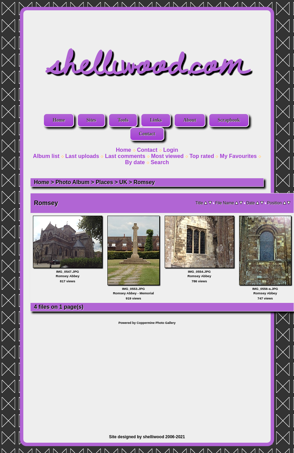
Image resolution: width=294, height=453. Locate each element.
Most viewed (167, 156)
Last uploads (82, 156)
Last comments (125, 156)
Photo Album (73, 182)
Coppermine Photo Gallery (156, 323)
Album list (46, 156)
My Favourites (238, 156)
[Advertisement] (147, 376)
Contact (147, 133)
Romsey (144, 182)
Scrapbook (229, 120)
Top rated (201, 156)
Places (104, 182)
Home (58, 120)
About (189, 120)
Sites (91, 120)
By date (135, 162)
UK (123, 182)
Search (160, 162)
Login (170, 150)
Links (156, 120)
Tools (123, 120)
